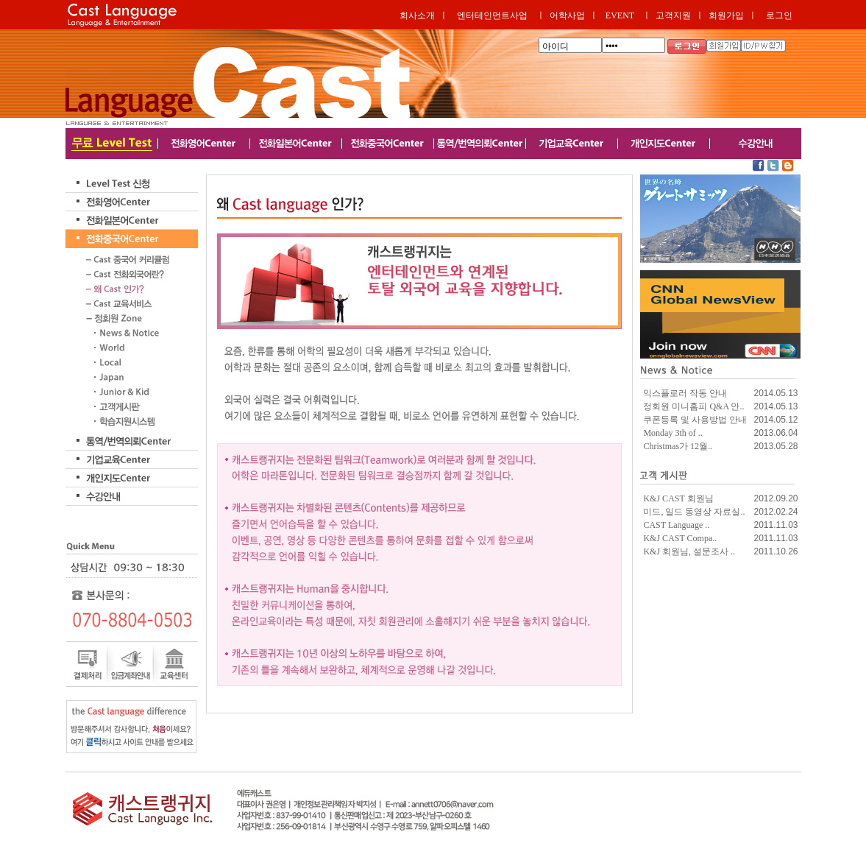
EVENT (620, 15)
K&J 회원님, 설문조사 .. (689, 551)
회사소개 (417, 15)
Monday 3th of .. (672, 433)
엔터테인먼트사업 (492, 15)
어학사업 (567, 15)
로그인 (779, 15)
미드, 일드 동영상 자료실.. (694, 512)
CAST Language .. (676, 525)
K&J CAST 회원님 (678, 498)
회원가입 (726, 15)
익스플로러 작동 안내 (685, 393)
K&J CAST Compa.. (680, 538)
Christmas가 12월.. (677, 446)
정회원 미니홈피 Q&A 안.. (693, 406)
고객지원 (673, 15)
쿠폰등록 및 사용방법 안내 (695, 420)
